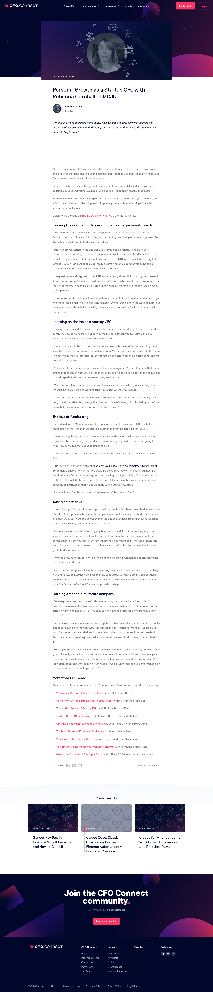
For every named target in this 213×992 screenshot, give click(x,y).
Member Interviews (118, 971)
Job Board (143, 6)
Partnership (87, 966)
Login (204, 6)
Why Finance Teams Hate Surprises (77, 739)
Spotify (86, 215)
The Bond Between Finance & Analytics (79, 731)
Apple (94, 215)
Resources (113, 953)
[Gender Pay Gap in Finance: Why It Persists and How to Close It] (53, 826)
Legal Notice (133, 986)
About (84, 953)
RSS (105, 215)
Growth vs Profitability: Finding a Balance (80, 754)
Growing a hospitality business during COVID (82, 723)
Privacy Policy (114, 986)
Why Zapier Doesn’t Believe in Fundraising (81, 693)
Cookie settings (71, 986)
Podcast (112, 962)
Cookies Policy (93, 986)
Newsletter (113, 957)
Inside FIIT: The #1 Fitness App (74, 716)
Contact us (87, 962)
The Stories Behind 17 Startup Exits (77, 708)
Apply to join (185, 6)
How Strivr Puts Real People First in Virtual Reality (85, 700)
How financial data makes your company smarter (85, 746)
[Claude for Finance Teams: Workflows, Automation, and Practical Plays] (160, 826)
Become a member (106, 921)
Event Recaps (115, 966)
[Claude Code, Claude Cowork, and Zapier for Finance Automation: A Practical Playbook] (106, 828)
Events (128, 6)
